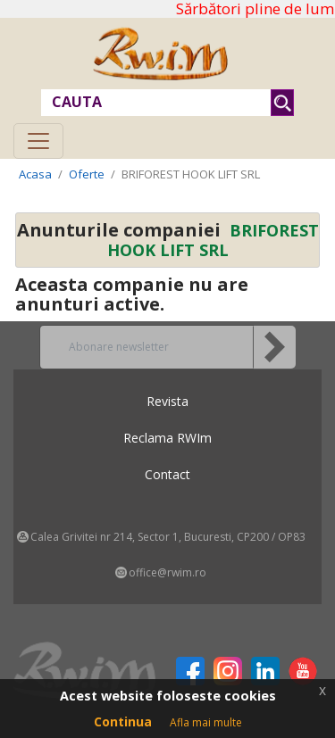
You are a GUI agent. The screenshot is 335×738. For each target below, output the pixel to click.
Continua (123, 721)
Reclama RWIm (167, 437)
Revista (167, 401)
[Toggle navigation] (38, 141)
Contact (167, 474)
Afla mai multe (206, 722)
